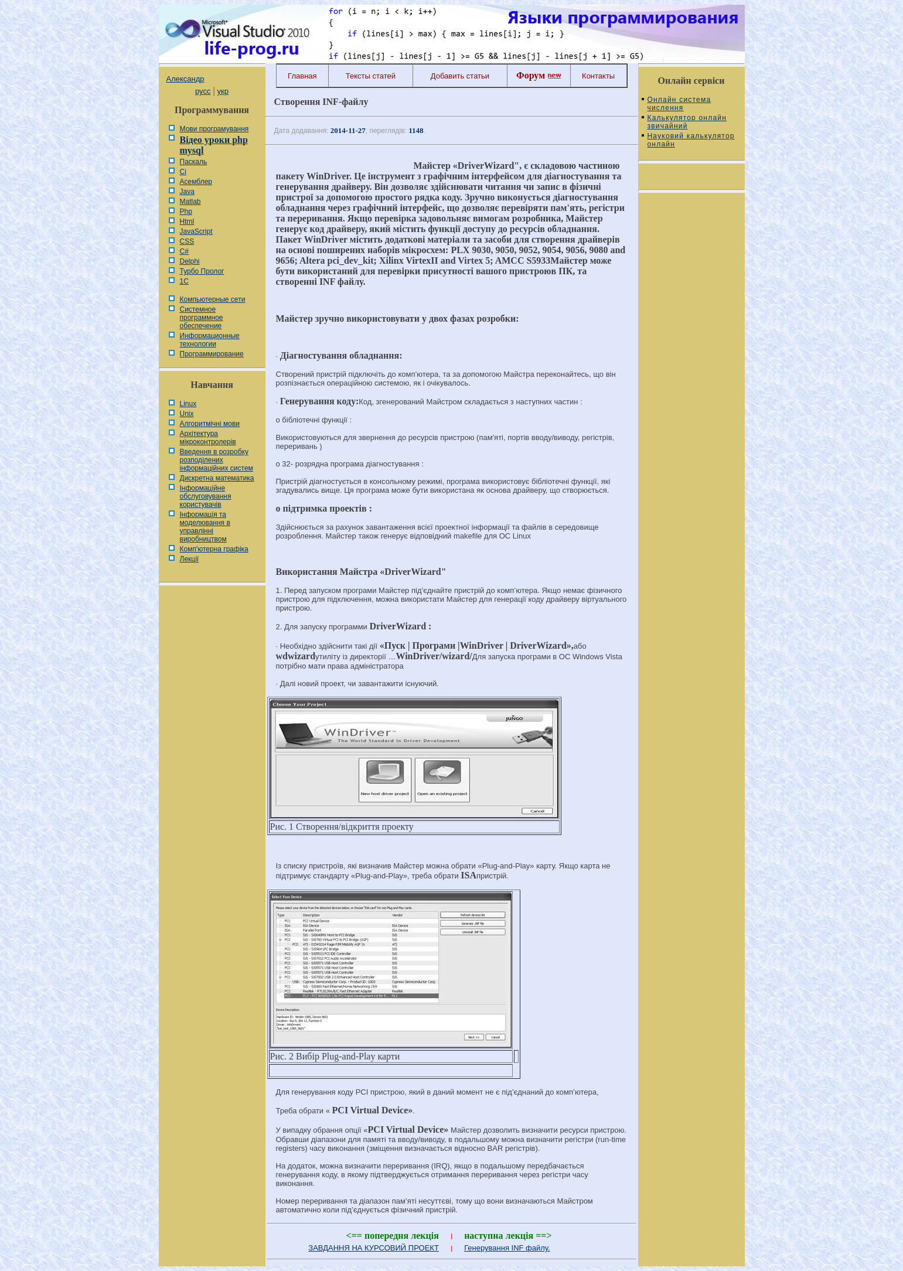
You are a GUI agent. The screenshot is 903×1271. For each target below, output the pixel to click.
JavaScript (196, 231)
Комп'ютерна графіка (214, 549)
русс (202, 91)
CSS (187, 241)
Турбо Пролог (202, 271)
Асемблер (196, 182)
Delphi (190, 261)
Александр (185, 78)
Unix (187, 414)
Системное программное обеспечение (201, 317)
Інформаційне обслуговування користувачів (205, 496)
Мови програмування (214, 129)
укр (223, 91)
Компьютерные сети (213, 299)
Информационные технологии (210, 340)
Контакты (598, 75)
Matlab (190, 201)
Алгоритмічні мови (210, 424)
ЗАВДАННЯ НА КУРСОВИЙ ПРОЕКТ (373, 1247)
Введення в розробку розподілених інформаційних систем (216, 460)
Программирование (212, 354)
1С (184, 281)
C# (184, 251)
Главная (302, 75)
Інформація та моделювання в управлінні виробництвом (205, 526)
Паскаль (193, 162)
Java (187, 192)
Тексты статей (371, 75)
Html (187, 221)
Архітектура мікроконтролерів (208, 438)
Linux (188, 404)
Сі (183, 172)
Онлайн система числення (679, 104)
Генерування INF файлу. (507, 1247)
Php (186, 211)
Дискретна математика (217, 478)
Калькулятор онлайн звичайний (687, 122)
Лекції (189, 559)
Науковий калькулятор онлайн (691, 140)
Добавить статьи (460, 75)
